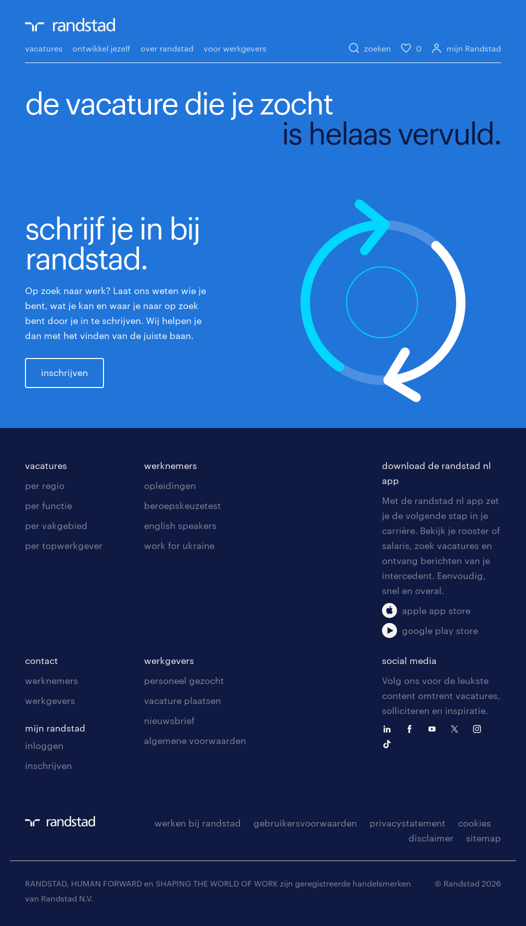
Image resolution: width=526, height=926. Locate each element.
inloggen (44, 745)
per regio (44, 485)
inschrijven (64, 372)
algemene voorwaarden (195, 740)
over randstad (167, 48)
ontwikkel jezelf (101, 48)
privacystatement (408, 823)
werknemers (170, 465)
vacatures (43, 48)
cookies (474, 823)
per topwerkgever (63, 545)
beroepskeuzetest (182, 505)
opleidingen (170, 485)
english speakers (180, 525)
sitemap (483, 838)
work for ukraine (179, 545)
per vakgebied (56, 525)
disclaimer (431, 838)
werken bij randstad (197, 823)
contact (41, 660)
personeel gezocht (184, 680)
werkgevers (50, 700)
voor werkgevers (235, 48)
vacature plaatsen (182, 700)
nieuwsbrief (169, 720)
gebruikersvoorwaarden (305, 823)
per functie (48, 505)
